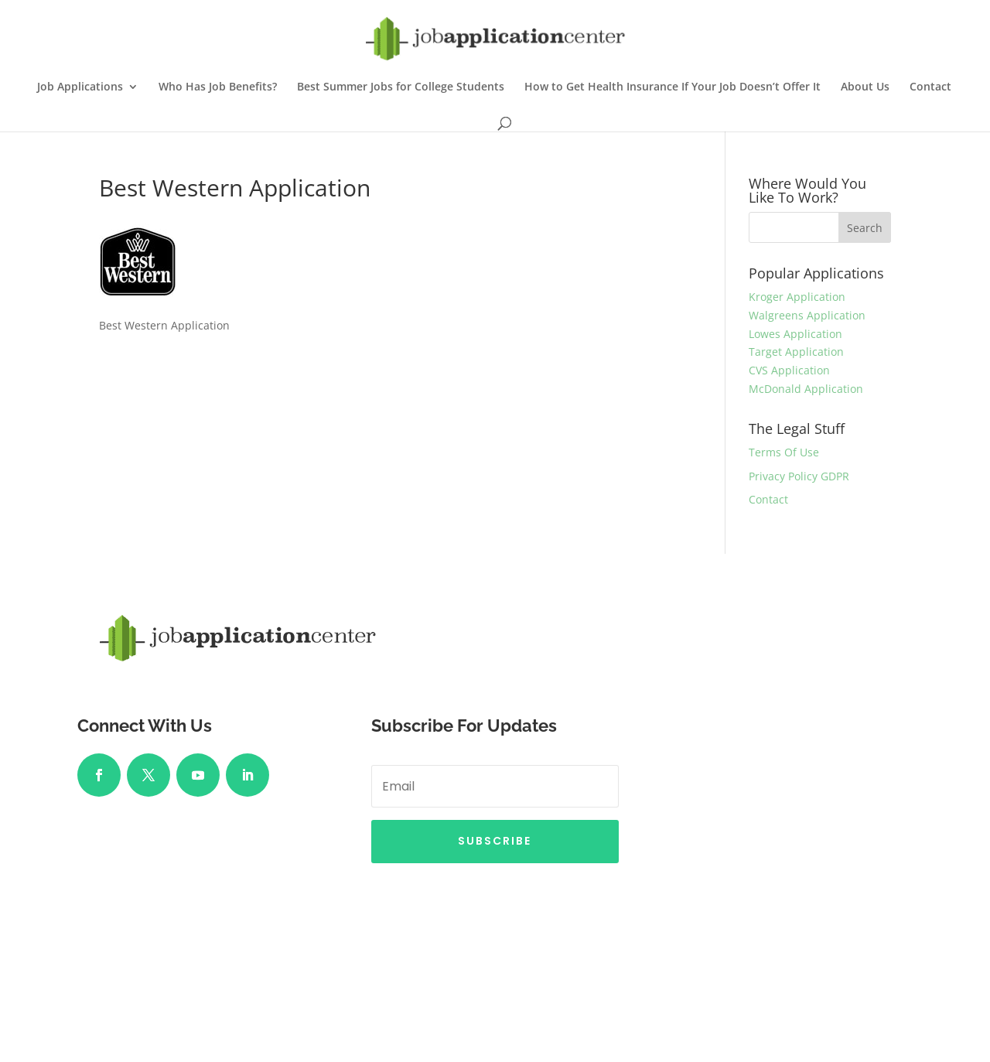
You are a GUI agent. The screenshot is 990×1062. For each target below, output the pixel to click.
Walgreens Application (807, 315)
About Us (865, 87)
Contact (930, 87)
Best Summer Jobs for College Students (400, 87)
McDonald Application (806, 388)
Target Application (796, 351)
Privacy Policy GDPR (799, 476)
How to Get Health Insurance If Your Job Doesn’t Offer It (672, 87)
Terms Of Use (784, 452)
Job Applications (80, 87)
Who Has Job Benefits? (218, 87)
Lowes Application (795, 333)
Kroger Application (797, 296)
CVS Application (789, 370)
